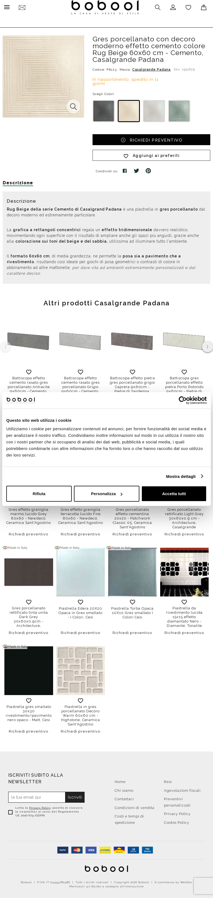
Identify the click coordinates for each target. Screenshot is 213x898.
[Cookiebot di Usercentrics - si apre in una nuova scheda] (183, 400)
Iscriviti (75, 796)
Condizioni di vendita (134, 806)
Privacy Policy (39, 806)
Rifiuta (39, 493)
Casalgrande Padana (151, 68)
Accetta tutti (174, 493)
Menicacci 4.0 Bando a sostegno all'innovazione (106, 884)
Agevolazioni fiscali (182, 789)
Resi (168, 780)
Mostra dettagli (180, 476)
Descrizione (18, 181)
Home (120, 780)
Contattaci (124, 798)
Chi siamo (124, 789)
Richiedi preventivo (151, 138)
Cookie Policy (176, 821)
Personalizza (106, 493)
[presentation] (207, 345)
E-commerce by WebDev (173, 880)
